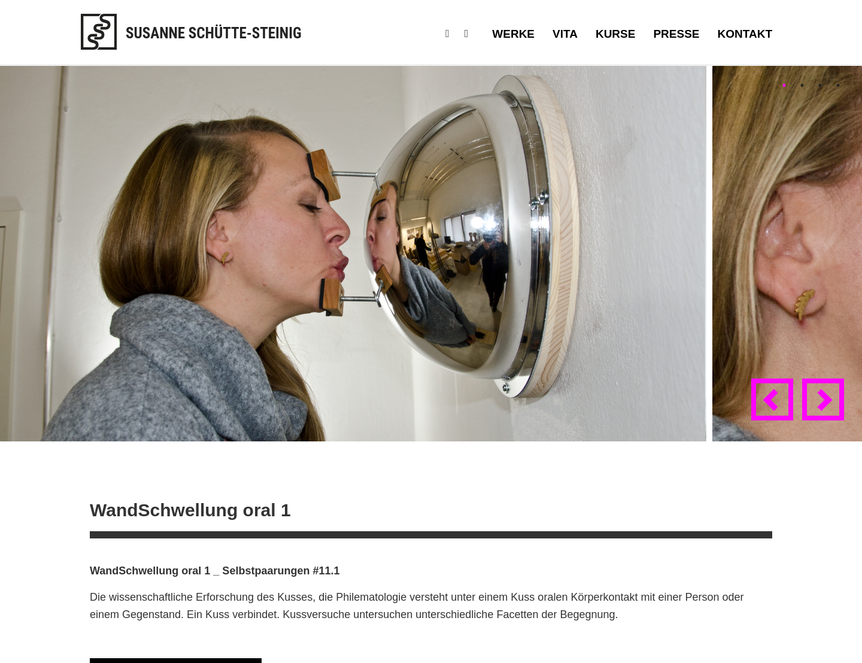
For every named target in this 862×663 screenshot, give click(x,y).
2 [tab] (802, 86)
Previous (774, 410)
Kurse (616, 34)
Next (825, 410)
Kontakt (745, 34)
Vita (565, 34)
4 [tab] (838, 86)
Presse (676, 34)
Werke (513, 34)
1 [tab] (784, 86)
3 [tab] (820, 86)
